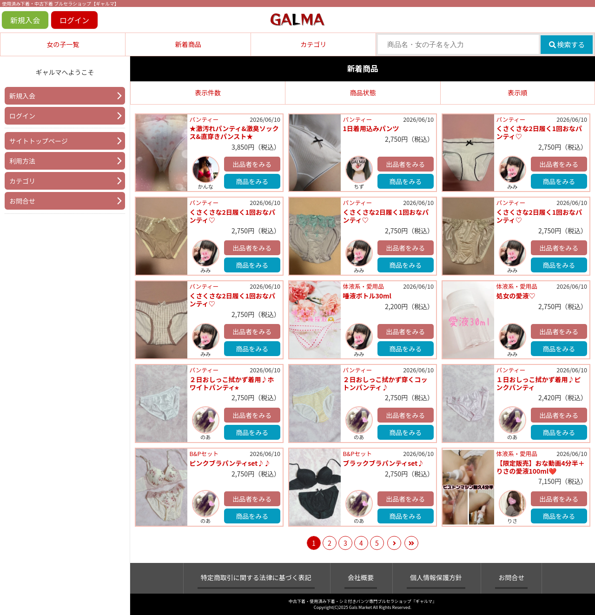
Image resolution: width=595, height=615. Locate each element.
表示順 (517, 92)
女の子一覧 (62, 44)
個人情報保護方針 (436, 577)
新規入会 (25, 20)
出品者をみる (251, 164)
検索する (567, 44)
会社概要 (361, 577)
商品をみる (252, 181)
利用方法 (22, 160)
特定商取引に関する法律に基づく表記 (256, 577)
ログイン (74, 20)
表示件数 (208, 92)
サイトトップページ (38, 140)
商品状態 (363, 92)
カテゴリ (313, 44)
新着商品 (188, 44)
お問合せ (22, 200)
